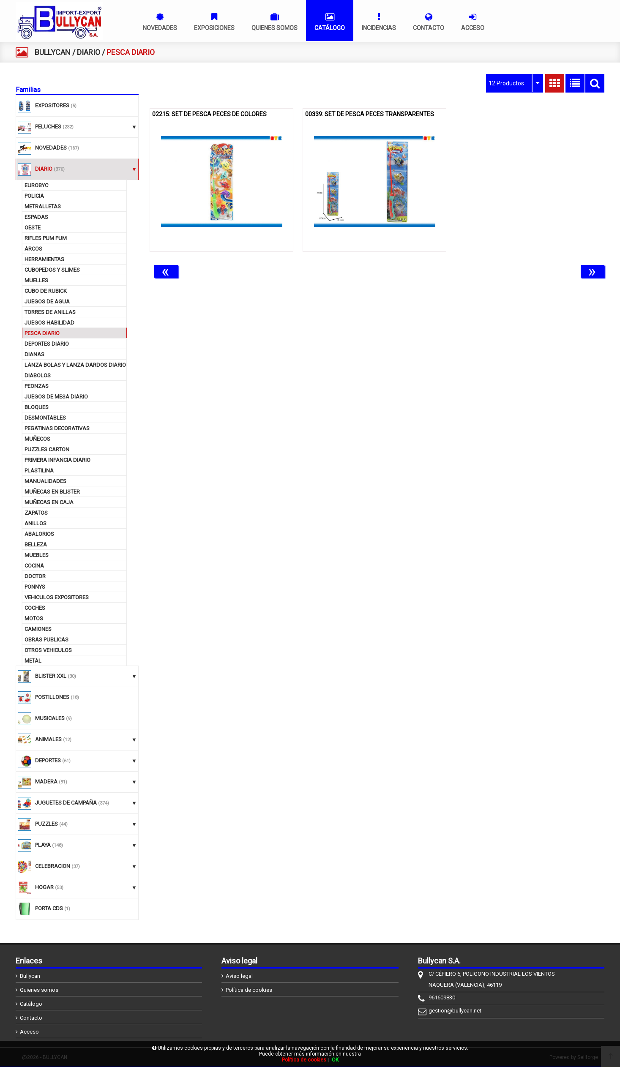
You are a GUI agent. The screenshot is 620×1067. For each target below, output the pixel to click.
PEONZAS (37, 386)
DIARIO (88, 52)
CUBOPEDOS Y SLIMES (52, 270)
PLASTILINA (39, 470)
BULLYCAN (53, 52)
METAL (33, 661)
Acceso (29, 1032)
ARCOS (33, 249)
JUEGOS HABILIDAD (49, 322)
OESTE (33, 227)
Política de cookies (249, 990)
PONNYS (35, 587)
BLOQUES (37, 407)
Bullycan (30, 976)
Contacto (31, 1018)
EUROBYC (36, 185)
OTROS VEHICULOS (48, 650)
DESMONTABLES (45, 418)
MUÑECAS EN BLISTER (52, 491)
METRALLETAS (43, 206)
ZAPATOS (36, 513)
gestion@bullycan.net (455, 1010)
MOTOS (34, 618)
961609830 (442, 997)
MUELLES (36, 280)
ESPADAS (36, 217)
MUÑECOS (37, 439)
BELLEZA (36, 544)
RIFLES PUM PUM (46, 238)
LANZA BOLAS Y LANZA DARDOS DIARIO (75, 365)
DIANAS (34, 354)
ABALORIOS (39, 534)
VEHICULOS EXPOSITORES (57, 597)
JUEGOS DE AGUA (47, 301)
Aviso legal (239, 976)
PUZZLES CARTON (47, 449)
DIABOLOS (38, 375)
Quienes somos (39, 990)
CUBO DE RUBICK (46, 291)
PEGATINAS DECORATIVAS (57, 428)
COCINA (34, 565)
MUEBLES (37, 555)
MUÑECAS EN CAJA (49, 502)
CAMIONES (38, 629)
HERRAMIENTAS (44, 259)
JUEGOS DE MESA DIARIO (56, 396)
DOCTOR (35, 576)
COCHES (35, 608)
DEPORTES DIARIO (47, 344)
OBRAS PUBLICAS (46, 639)
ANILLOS (35, 523)
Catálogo (31, 1004)
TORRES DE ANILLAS (50, 312)
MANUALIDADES (45, 481)
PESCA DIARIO (42, 333)
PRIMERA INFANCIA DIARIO (57, 460)
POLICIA (34, 196)
